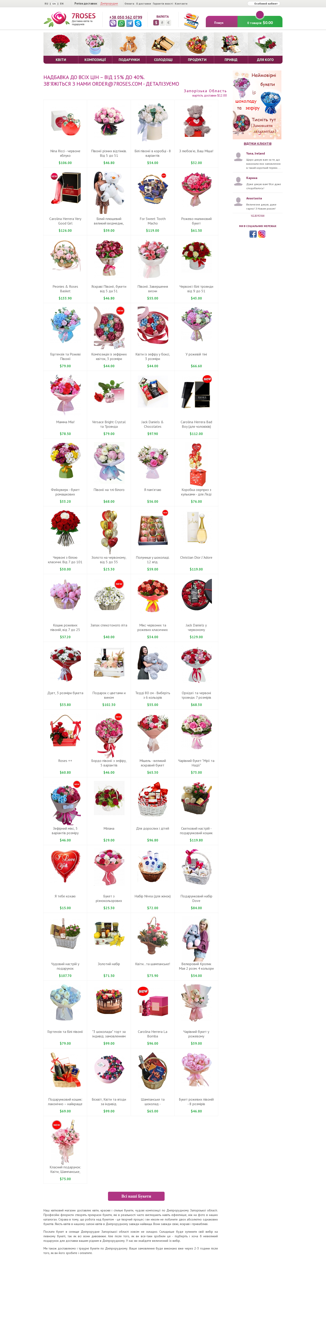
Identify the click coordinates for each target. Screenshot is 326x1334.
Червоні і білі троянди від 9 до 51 (196, 288)
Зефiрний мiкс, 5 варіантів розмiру (65, 830)
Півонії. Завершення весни (152, 288)
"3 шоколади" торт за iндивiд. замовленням (109, 1033)
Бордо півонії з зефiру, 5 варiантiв (109, 762)
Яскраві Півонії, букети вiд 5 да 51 (108, 288)
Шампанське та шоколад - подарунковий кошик (152, 1104)
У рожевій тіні (196, 354)
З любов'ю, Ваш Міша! (196, 151)
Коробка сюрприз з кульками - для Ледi (196, 491)
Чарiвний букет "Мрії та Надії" (196, 762)
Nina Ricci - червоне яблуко (65, 153)
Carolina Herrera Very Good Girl (65, 220)
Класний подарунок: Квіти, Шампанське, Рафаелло (65, 1171)
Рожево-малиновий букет (196, 220)
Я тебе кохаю (65, 896)
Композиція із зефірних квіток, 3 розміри (109, 356)
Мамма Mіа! (65, 422)
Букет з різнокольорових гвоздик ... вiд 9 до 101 (109, 900)
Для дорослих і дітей (152, 828)
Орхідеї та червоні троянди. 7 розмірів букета (196, 697)
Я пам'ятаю (152, 489)
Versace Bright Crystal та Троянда (109, 424)
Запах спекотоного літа (109, 625)
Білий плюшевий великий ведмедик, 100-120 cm (109, 223)
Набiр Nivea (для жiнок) (152, 896)
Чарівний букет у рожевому (196, 1033)
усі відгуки (257, 215)
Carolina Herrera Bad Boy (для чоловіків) (196, 424)
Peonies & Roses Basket (65, 288)
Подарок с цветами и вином (109, 695)
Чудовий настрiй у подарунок (65, 966)
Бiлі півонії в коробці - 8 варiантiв (152, 153)
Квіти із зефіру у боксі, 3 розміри (152, 356)
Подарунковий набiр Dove (196, 898)
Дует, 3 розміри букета (65, 693)
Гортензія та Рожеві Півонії (65, 356)
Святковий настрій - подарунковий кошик (196, 830)
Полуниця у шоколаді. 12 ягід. (153, 559)
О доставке (143, 3)
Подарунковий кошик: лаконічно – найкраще (65, 1101)
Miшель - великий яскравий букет (152, 762)
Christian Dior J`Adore (196, 557)
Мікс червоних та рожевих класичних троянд (152, 629)
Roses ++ (65, 760)
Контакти (181, 3)
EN (61, 3)
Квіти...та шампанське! (152, 964)
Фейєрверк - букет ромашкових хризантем (65, 494)
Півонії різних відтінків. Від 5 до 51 (109, 153)
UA (54, 3)
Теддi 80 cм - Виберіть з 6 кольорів (152, 695)
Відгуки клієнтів (257, 144)
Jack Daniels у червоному (196, 627)
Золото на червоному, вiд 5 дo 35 (108, 559)
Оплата (129, 3)
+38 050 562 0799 (125, 17)
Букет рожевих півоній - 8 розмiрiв (196, 1101)
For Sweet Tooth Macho (153, 220)
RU (46, 3)
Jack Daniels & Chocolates (152, 424)
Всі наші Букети (136, 1196)
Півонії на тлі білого (109, 489)
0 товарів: (260, 20)
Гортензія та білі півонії (65, 1031)
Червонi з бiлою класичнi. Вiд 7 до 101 (65, 559)
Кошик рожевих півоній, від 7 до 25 (65, 627)
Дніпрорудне (109, 3)
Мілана (108, 828)
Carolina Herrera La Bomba (152, 1033)
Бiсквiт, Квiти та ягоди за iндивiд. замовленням (109, 1104)
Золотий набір (109, 964)
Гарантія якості (163, 3)
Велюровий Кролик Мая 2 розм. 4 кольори (196, 966)
